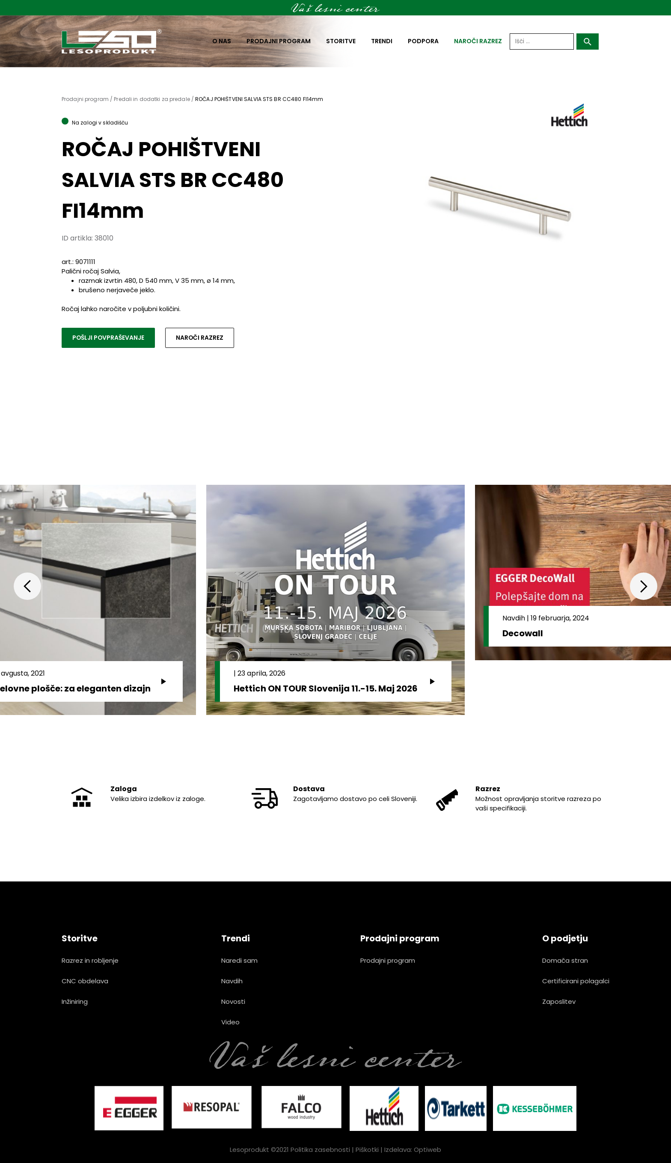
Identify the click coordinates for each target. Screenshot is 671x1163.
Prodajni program (278, 41)
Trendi (381, 41)
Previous (27, 586)
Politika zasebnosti (320, 1149)
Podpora (423, 41)
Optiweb (427, 1149)
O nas (221, 41)
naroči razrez (478, 41)
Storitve (341, 41)
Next (643, 586)
